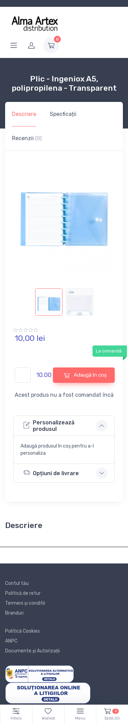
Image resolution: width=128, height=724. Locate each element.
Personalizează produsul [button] (48, 425)
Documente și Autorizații (32, 651)
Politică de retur (23, 593)
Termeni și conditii (25, 603)
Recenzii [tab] (27, 138)
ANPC (11, 641)
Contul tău (17, 583)
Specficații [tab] (63, 114)
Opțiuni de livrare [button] (51, 472)
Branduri (14, 613)
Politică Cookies (22, 631)
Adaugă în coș (85, 375)
